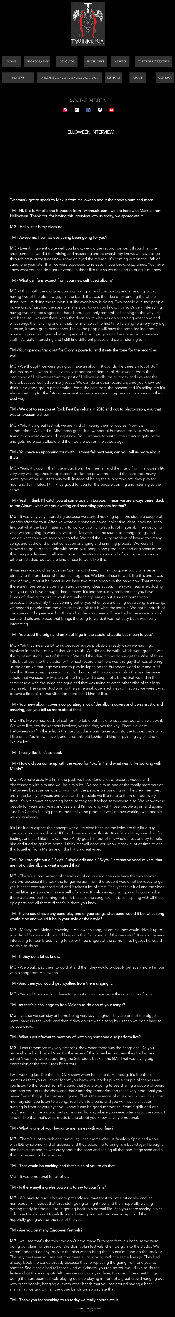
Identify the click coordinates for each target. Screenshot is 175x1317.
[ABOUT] (137, 77)
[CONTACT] (165, 77)
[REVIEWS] (18, 77)
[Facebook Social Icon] (88, 110)
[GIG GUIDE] (67, 61)
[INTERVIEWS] (95, 61)
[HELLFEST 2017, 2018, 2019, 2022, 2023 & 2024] (69, 77)
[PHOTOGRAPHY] (37, 61)
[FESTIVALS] (113, 77)
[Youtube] (111, 110)
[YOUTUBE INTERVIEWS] (153, 61)
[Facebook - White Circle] (100, 110)
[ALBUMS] (120, 61)
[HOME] (11, 61)
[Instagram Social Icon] (65, 110)
